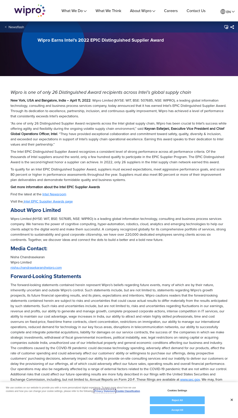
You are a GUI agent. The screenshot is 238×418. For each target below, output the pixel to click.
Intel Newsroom (54, 194)
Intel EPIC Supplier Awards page (48, 201)
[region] (119, 400)
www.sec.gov (190, 379)
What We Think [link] (108, 10)
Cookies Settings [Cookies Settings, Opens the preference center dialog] (177, 390)
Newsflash (16, 27)
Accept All (177, 410)
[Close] (231, 400)
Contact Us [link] (196, 10)
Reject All (177, 400)
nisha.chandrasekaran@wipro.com (36, 267)
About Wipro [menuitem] (142, 10)
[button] (226, 27)
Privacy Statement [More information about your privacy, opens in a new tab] (105, 391)
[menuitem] (227, 12)
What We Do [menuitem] (74, 10)
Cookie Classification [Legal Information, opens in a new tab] (128, 391)
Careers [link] (171, 10)
